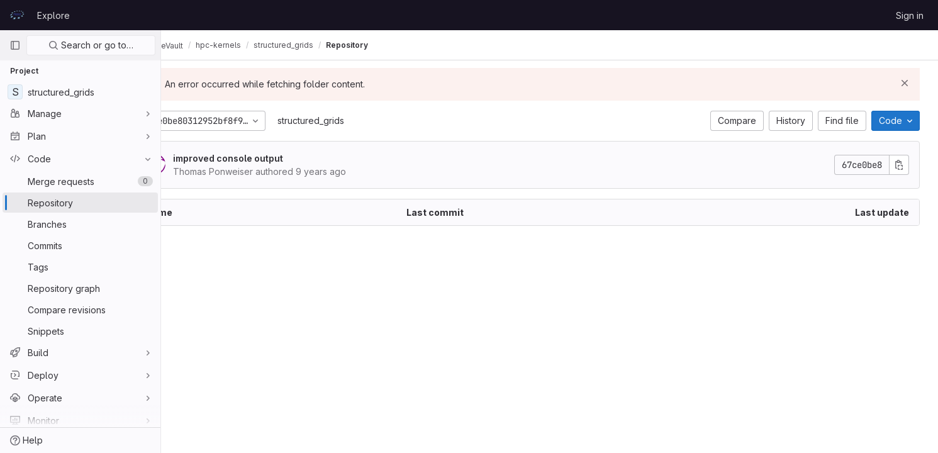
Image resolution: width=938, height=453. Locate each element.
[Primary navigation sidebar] (15, 45)
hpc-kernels (263, 45)
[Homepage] (17, 15)
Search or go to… (90, 45)
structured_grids (352, 120)
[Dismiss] (907, 83)
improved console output (270, 158)
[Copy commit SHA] (902, 165)
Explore (53, 15)
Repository (392, 45)
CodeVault (202, 45)
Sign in (910, 15)
